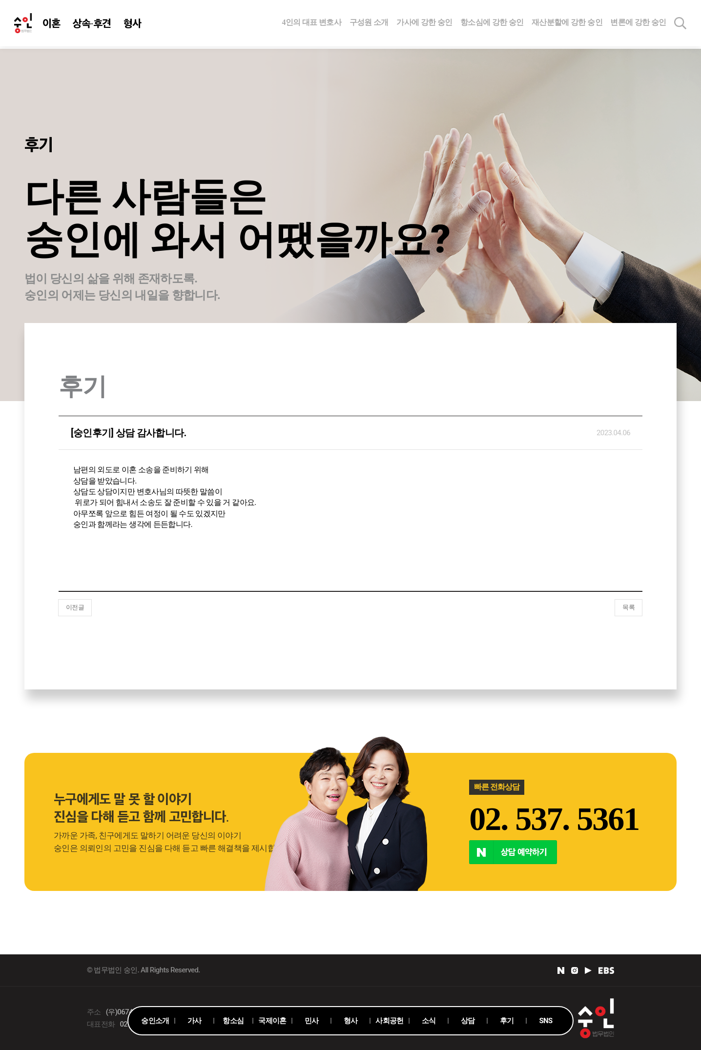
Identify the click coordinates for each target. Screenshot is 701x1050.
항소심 (233, 1020)
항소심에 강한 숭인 (492, 23)
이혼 (52, 24)
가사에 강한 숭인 (424, 23)
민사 (312, 1020)
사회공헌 (389, 1020)
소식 (429, 1020)
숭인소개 (155, 1020)
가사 (194, 1020)
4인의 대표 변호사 (312, 23)
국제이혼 (272, 1020)
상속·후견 (92, 24)
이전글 (75, 607)
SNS (545, 1020)
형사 (133, 24)
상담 (468, 1020)
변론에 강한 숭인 (638, 23)
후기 (507, 1020)
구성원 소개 (369, 23)
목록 (628, 607)
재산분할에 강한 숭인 (567, 23)
